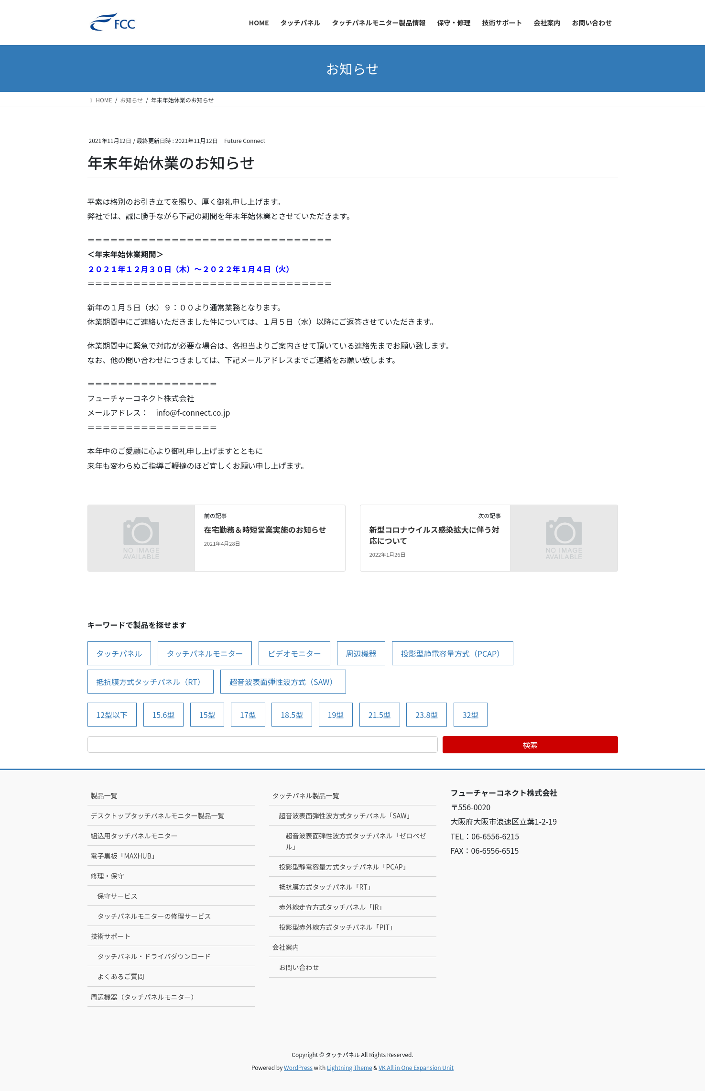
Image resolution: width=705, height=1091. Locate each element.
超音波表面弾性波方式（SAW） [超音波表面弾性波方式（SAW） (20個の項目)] (283, 681)
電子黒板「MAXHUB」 (124, 855)
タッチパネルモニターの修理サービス (154, 916)
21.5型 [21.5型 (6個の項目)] (380, 714)
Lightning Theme (349, 1067)
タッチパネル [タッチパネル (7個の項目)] (119, 653)
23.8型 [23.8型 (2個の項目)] (426, 714)
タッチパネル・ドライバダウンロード (154, 956)
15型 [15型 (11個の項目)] (207, 714)
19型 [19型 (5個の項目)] (336, 714)
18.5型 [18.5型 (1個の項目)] (292, 714)
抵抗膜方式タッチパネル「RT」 (326, 887)
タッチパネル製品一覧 (305, 795)
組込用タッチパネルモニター (134, 835)
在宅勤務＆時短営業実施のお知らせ (265, 529)
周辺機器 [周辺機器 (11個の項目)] (361, 653)
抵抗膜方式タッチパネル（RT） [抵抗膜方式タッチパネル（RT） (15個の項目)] (150, 681)
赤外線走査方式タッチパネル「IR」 (332, 907)
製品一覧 (104, 795)
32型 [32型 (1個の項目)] (471, 714)
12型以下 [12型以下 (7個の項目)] (112, 714)
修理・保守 (107, 876)
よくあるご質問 (121, 976)
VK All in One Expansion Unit (416, 1067)
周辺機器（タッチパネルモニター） (144, 997)
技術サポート (111, 936)
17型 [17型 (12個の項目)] (248, 714)
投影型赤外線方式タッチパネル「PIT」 (337, 927)
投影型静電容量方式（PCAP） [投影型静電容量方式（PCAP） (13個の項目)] (452, 653)
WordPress (298, 1067)
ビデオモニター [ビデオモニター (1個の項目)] (294, 653)
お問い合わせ (299, 967)
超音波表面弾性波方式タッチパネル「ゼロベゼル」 (356, 841)
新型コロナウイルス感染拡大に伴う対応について (434, 535)
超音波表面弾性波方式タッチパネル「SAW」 (346, 815)
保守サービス (118, 896)
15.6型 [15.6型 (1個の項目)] (163, 714)
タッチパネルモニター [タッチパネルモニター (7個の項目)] (205, 653)
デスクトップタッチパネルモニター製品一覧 (158, 815)
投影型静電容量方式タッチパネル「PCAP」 (344, 866)
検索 (530, 744)
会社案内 (285, 947)
